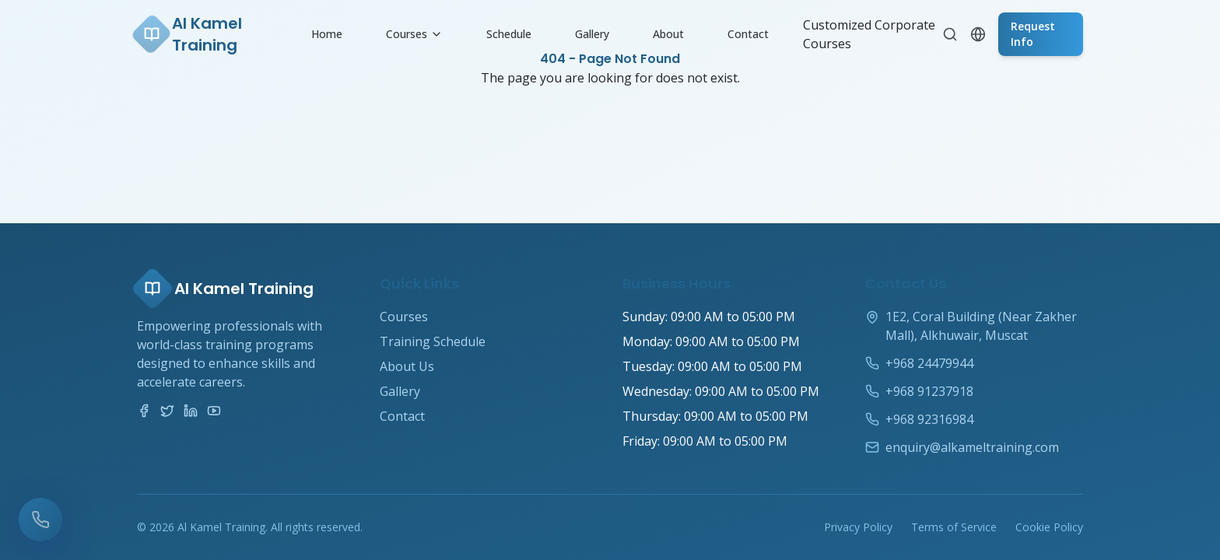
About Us (407, 366)
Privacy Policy (858, 527)
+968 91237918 (929, 391)
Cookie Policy (1049, 527)
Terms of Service (954, 527)
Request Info (1033, 34)
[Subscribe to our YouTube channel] (214, 411)
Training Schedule (433, 341)
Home (326, 33)
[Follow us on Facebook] (144, 411)
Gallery (592, 33)
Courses (414, 33)
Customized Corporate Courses (869, 34)
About (668, 33)
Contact (748, 33)
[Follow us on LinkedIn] (191, 411)
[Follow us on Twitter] (167, 411)
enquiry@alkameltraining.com (972, 447)
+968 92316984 (929, 419)
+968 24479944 (929, 363)
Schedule (508, 33)
